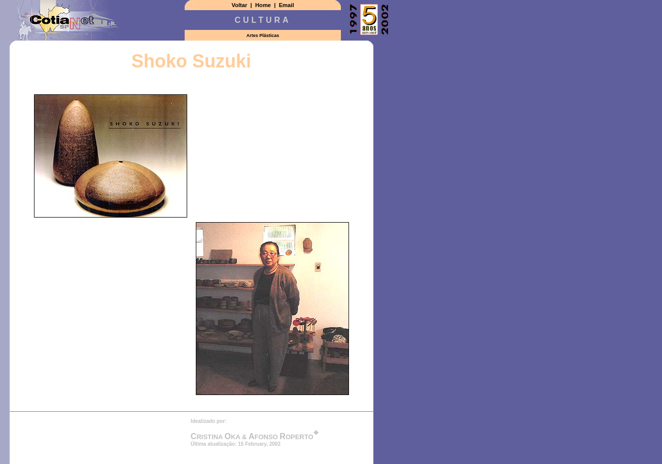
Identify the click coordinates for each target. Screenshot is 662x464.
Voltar (240, 5)
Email (286, 5)
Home (263, 5)
